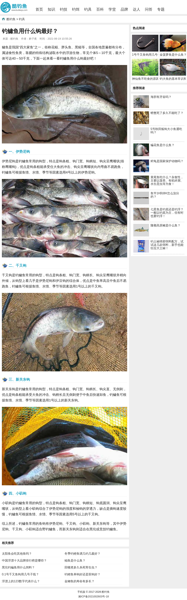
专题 (161, 9)
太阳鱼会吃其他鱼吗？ (17, 553)
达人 (136, 9)
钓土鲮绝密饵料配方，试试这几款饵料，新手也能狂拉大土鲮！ (167, 245)
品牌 (124, 9)
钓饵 (75, 9)
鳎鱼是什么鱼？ (75, 560)
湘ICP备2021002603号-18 (93, 596)
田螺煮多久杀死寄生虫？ (81, 567)
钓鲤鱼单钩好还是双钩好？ (82, 574)
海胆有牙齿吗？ (161, 96)
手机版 (81, 591)
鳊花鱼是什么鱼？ (162, 145)
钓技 (63, 9)
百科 (100, 9)
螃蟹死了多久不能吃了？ (167, 113)
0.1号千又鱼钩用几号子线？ (20, 574)
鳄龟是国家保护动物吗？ (167, 161)
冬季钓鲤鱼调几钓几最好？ (82, 553)
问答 (148, 9)
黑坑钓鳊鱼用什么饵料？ (18, 567)
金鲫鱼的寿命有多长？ (79, 581)
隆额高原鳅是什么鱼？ (165, 225)
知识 (51, 9)
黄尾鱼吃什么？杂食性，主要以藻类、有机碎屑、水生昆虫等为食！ (167, 180)
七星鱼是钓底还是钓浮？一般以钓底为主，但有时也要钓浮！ (167, 213)
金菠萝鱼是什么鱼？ (173, 54)
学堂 (112, 9)
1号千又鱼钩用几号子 (146, 54)
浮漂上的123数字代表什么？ (21, 581)
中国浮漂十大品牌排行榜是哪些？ (24, 560)
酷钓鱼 (11, 19)
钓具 (88, 9)
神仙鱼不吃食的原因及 (147, 78)
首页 (39, 9)
